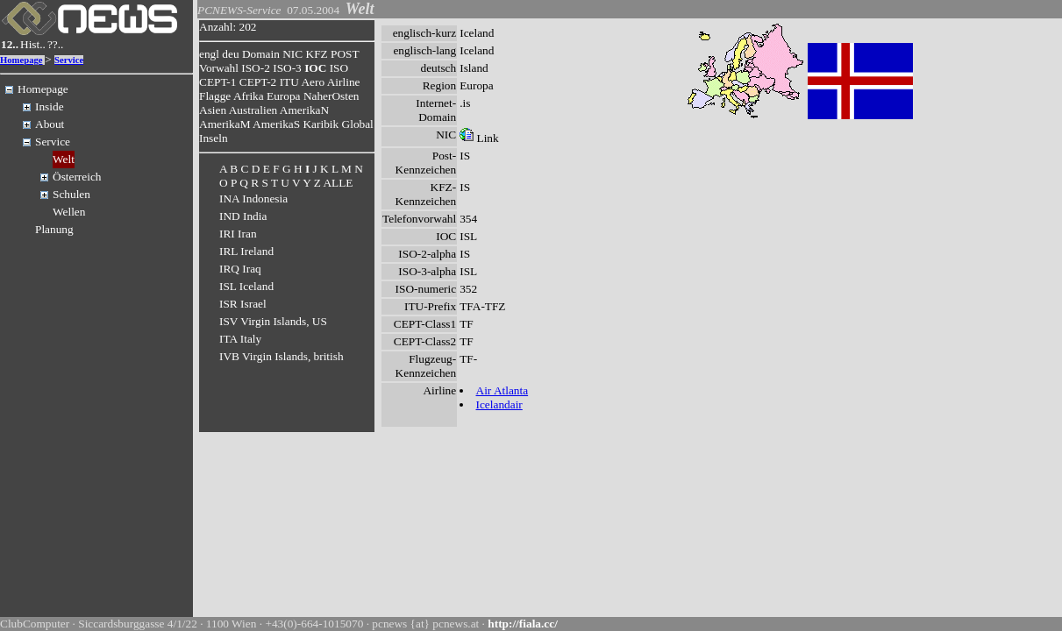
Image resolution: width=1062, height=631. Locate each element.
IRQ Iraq (240, 268)
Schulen (71, 194)
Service (68, 60)
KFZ (317, 53)
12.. (9, 44)
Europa (284, 96)
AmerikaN (304, 110)
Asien (212, 110)
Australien (253, 110)
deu (230, 53)
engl (209, 53)
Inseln (213, 138)
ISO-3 (287, 67)
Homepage (21, 60)
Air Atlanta (502, 390)
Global (358, 124)
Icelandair (499, 404)
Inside (49, 106)
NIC (292, 53)
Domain (261, 53)
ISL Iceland (246, 286)
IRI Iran (238, 233)
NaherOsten (331, 96)
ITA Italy (240, 338)
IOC (315, 67)
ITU (289, 82)
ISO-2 (255, 67)
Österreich (77, 176)
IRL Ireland (246, 251)
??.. (55, 44)
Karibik (321, 124)
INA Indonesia (253, 198)
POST (345, 53)
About (49, 124)
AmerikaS (276, 124)
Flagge (215, 96)
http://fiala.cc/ (523, 623)
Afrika (248, 96)
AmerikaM (224, 124)
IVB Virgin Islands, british (281, 356)
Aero (312, 82)
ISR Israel (243, 303)
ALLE (338, 182)
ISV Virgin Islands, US (273, 321)
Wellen (69, 211)
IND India (243, 216)
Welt (64, 159)
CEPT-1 (217, 82)
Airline (343, 82)
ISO (339, 67)
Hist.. (33, 44)
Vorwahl (219, 67)
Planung (54, 229)
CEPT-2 (257, 82)
